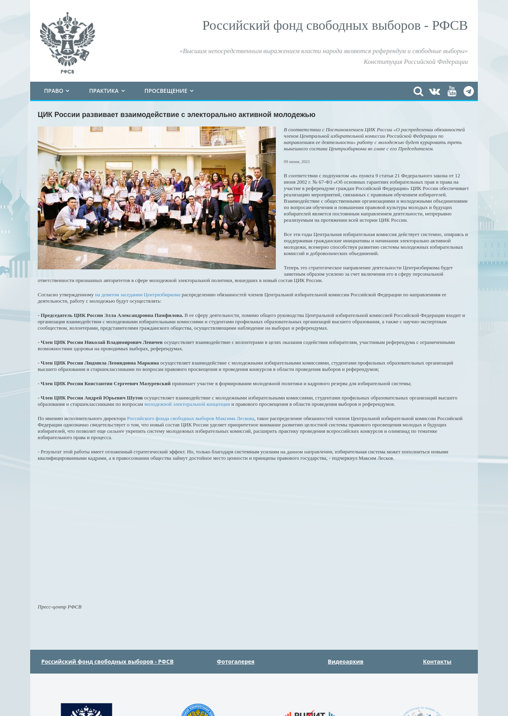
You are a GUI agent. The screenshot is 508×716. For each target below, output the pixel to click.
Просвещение (165, 90)
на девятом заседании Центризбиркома (138, 295)
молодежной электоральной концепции (186, 404)
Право (53, 90)
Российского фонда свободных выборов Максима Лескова (190, 418)
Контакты (437, 661)
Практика (103, 90)
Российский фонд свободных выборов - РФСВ (107, 661)
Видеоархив (346, 661)
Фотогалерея (235, 661)
